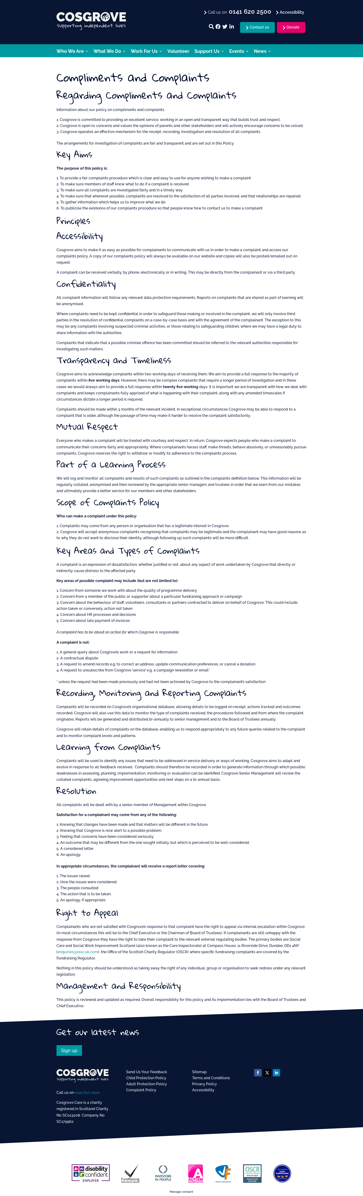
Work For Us (144, 52)
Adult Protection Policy (146, 1084)
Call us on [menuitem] (239, 12)
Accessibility (203, 1090)
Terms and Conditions (211, 1078)
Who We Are (70, 52)
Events (236, 52)
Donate (293, 27)
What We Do (107, 52)
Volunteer (178, 52)
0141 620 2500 (87, 1092)
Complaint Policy (141, 1090)
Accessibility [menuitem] (291, 12)
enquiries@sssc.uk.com (78, 952)
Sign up (69, 1050)
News (260, 52)
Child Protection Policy (146, 1078)
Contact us (259, 27)
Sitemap (199, 1072)
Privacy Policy (204, 1084)
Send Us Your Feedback (146, 1072)
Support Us (206, 52)
